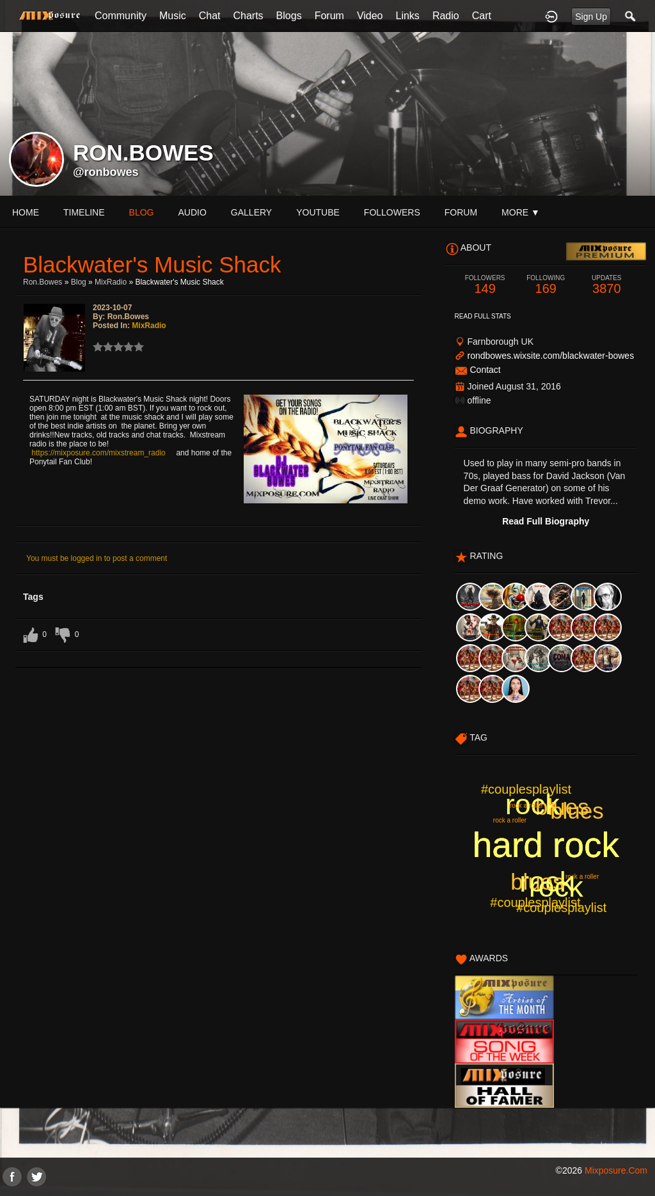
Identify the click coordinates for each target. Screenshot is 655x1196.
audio (192, 212)
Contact (485, 370)
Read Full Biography (545, 521)
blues (562, 806)
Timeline (84, 212)
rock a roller (582, 876)
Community (120, 15)
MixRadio (111, 282)
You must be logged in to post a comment (96, 558)
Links (408, 15)
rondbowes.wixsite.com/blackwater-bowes (550, 355)
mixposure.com (616, 1170)
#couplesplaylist (535, 902)
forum (461, 212)
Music (172, 15)
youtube (318, 212)
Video (370, 15)
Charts (248, 15)
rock (532, 804)
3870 (606, 284)
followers (392, 212)
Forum (329, 15)
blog (141, 212)
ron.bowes (42, 282)
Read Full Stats (483, 316)
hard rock (546, 845)
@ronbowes (106, 172)
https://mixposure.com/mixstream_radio (98, 452)
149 (485, 284)
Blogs (289, 15)
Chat (210, 15)
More (520, 212)
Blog (78, 282)
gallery (251, 212)
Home (25, 212)
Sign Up (591, 17)
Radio (445, 15)
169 (546, 284)
